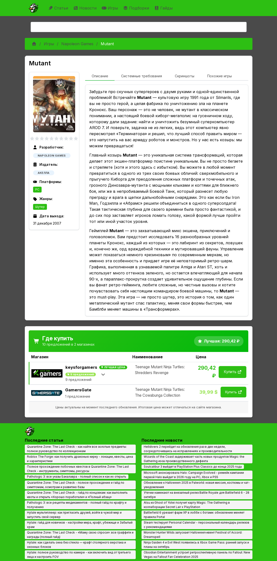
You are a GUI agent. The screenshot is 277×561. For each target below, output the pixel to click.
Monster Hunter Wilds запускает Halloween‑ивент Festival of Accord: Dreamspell (193, 535)
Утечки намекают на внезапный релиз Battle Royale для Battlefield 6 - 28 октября (196, 495)
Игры (110, 8)
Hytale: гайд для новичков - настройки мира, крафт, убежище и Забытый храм (80, 525)
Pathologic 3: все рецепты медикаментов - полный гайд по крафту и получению (76, 505)
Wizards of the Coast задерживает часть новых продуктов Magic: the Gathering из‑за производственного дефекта (194, 459)
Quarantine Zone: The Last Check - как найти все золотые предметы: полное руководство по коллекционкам (77, 449)
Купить (232, 371)
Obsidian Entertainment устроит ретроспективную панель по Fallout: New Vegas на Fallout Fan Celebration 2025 (197, 555)
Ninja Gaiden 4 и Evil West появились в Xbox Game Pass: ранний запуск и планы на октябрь (196, 545)
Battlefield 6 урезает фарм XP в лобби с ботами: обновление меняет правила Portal (194, 515)
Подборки (136, 8)
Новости (85, 8)
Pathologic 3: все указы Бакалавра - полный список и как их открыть (76, 476)
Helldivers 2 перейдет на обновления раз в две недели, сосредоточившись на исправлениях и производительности (188, 449)
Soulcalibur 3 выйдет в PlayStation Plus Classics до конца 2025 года (193, 466)
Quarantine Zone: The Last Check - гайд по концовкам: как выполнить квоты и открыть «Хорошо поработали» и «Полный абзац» (77, 495)
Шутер (40, 207)
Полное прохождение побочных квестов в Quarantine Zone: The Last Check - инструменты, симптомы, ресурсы (78, 469)
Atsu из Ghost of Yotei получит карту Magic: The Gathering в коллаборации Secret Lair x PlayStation (187, 505)
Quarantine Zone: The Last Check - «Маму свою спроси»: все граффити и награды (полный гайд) (80, 535)
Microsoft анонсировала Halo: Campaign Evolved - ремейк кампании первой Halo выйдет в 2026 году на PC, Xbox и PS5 (194, 475)
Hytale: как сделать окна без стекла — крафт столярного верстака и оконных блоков (76, 545)
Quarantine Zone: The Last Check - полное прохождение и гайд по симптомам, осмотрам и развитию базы (75, 485)
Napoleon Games (77, 43)
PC (37, 189)
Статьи (58, 8)
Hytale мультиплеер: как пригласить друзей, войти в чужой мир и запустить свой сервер (74, 515)
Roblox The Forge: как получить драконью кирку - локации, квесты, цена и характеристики (80, 459)
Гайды (164, 8)
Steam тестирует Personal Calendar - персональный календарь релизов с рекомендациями (196, 525)
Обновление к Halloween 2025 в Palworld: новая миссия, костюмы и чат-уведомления (197, 485)
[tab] (100, 76)
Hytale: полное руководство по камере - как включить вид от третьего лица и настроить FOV (79, 555)
